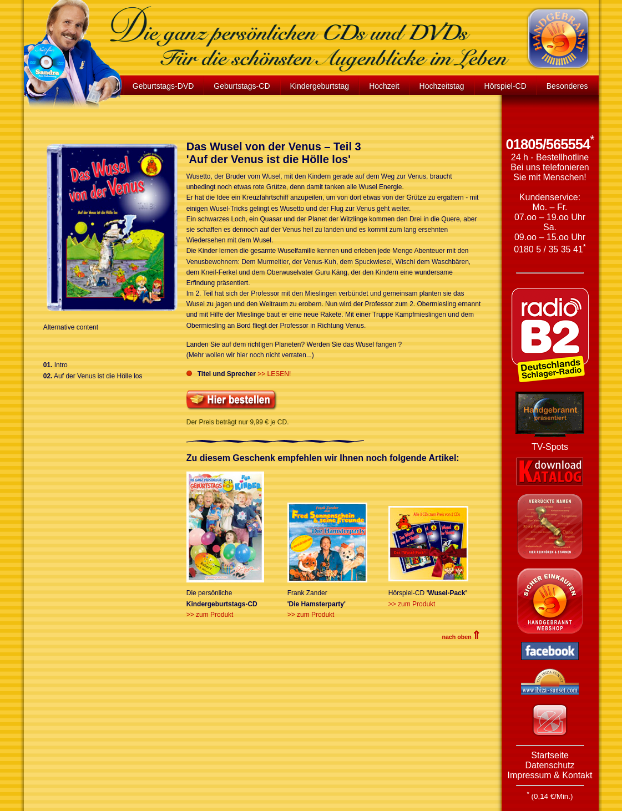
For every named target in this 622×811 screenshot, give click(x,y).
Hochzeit (384, 86)
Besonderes (567, 86)
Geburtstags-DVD (163, 86)
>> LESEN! (274, 374)
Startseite (550, 755)
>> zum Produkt (210, 615)
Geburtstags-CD (242, 86)
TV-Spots (550, 447)
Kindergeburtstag (320, 86)
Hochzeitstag (441, 86)
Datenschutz (550, 765)
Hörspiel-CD (505, 86)
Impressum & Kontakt (550, 775)
